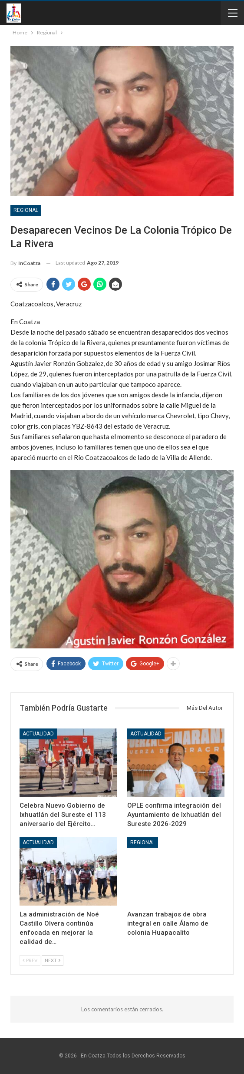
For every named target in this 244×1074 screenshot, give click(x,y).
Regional (25, 210)
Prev (30, 960)
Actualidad (38, 734)
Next (52, 960)
